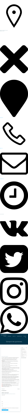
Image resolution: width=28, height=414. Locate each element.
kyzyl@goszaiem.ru (2, 178)
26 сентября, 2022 (6, 356)
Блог (26, 337)
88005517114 (1, 148)
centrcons (3, 356)
